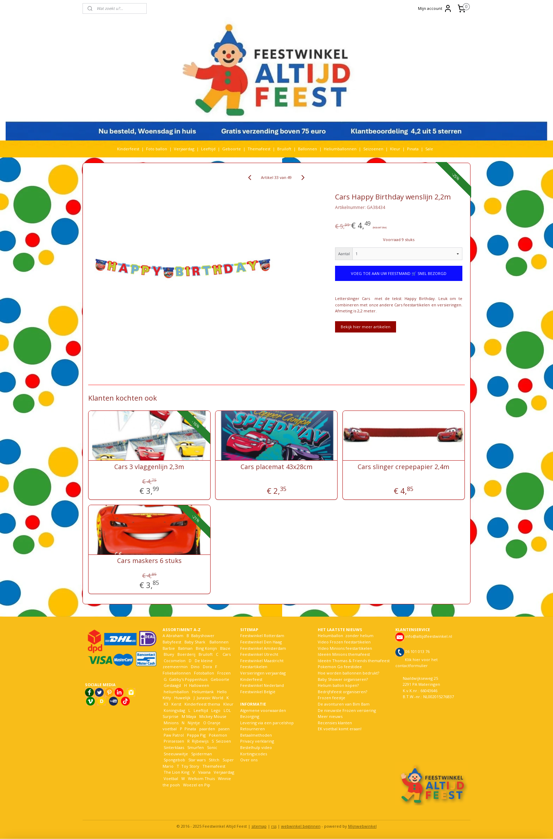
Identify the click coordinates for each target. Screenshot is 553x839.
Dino (195, 666)
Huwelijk (182, 697)
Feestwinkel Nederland (262, 685)
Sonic (212, 747)
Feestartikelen (253, 666)
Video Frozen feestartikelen (344, 642)
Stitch (214, 759)
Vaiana (204, 772)
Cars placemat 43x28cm (276, 467)
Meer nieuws (330, 716)
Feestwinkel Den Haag (261, 642)
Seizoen (223, 741)
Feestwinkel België (257, 691)
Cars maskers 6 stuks (149, 561)
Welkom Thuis (201, 778)
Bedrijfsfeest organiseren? (342, 691)
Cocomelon (175, 660)
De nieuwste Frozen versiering (347, 710)
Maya (191, 716)
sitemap (259, 826)
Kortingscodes (253, 753)
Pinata (413, 148)
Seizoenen (373, 148)
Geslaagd (172, 685)
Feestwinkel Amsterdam (263, 648)
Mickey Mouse (212, 716)
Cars (227, 654)
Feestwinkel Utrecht (259, 654)
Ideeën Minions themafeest (344, 654)
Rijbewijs (200, 741)
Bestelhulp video (256, 747)
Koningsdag (174, 710)
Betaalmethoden (256, 735)
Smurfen (195, 747)
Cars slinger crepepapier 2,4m (404, 467)
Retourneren (252, 728)
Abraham (174, 635)
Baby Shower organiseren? (343, 679)
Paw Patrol (173, 735)
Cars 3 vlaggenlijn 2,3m (149, 467)
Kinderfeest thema (202, 704)
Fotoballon (204, 673)
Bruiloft (284, 148)
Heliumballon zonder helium (345, 635)
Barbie (169, 648)
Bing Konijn (206, 648)
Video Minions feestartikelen (345, 648)
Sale (429, 148)
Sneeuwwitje (176, 753)
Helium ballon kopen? (338, 685)
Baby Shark (194, 642)
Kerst (176, 704)
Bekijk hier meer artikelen (365, 326)
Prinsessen (173, 741)
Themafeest (259, 148)
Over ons (248, 759)
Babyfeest (172, 642)
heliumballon (176, 691)
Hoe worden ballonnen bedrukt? (348, 673)
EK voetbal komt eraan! (339, 728)
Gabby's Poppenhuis (187, 679)
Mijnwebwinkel (362, 826)
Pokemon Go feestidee (340, 666)
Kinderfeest (128, 148)
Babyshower (203, 635)
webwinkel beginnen (301, 826)
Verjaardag (184, 148)
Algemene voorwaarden (263, 710)
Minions (170, 722)
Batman (185, 648)
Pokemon (218, 735)
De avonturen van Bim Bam (344, 704)
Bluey (169, 654)
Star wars (197, 759)
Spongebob (174, 759)
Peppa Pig (196, 735)
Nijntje (193, 722)
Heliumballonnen (340, 148)
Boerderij (186, 654)
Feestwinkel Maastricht (262, 660)
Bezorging (249, 716)
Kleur (395, 148)
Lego (214, 710)
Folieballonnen (177, 673)
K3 (165, 704)
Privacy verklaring (257, 741)
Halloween (199, 685)
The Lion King (176, 772)
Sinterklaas (174, 747)
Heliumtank (203, 691)
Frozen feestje (331, 697)
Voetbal (170, 778)
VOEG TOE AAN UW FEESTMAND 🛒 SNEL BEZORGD (398, 273)
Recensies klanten (335, 722)
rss (273, 826)
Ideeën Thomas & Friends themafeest (354, 660)
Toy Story (190, 766)
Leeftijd (208, 148)
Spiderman (201, 753)
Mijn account (435, 8)
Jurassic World (210, 697)
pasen (224, 728)
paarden (207, 728)
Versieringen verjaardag (263, 673)
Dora (207, 666)
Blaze (224, 648)
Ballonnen (307, 148)
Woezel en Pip (196, 784)
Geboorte (231, 148)
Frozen (224, 673)
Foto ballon (156, 148)
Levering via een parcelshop (267, 722)
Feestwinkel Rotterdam (262, 635)
